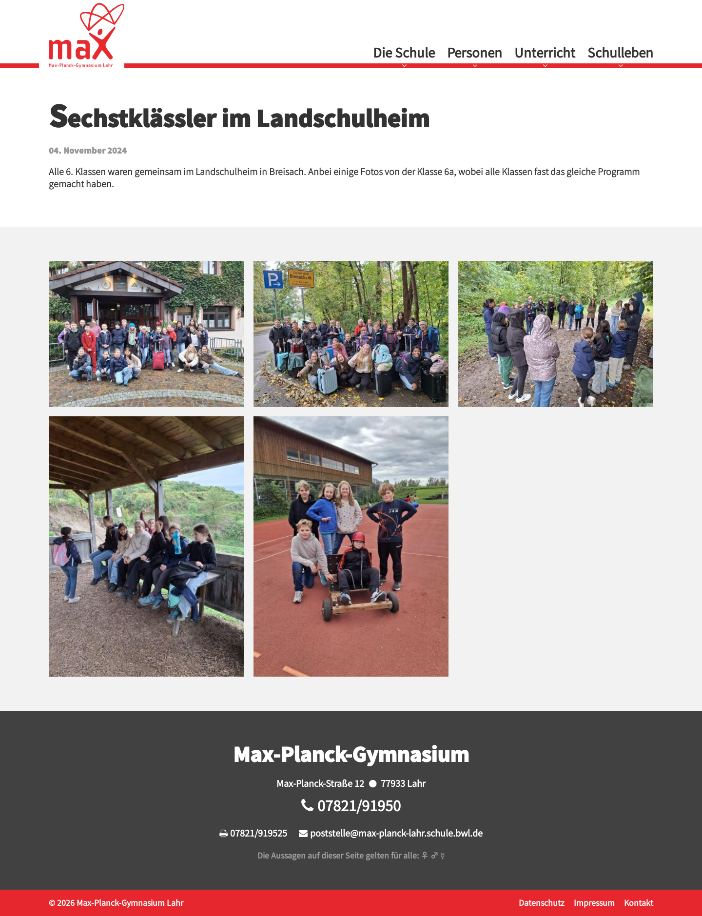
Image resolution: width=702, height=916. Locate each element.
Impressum (594, 902)
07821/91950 (359, 805)
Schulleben (620, 52)
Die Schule (404, 52)
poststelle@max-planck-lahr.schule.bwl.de (396, 832)
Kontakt (638, 902)
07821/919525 (258, 832)
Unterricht (544, 52)
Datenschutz (542, 902)
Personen (474, 52)
